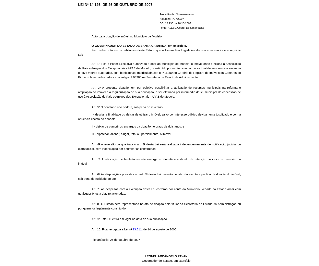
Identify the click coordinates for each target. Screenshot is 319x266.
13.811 (137, 229)
